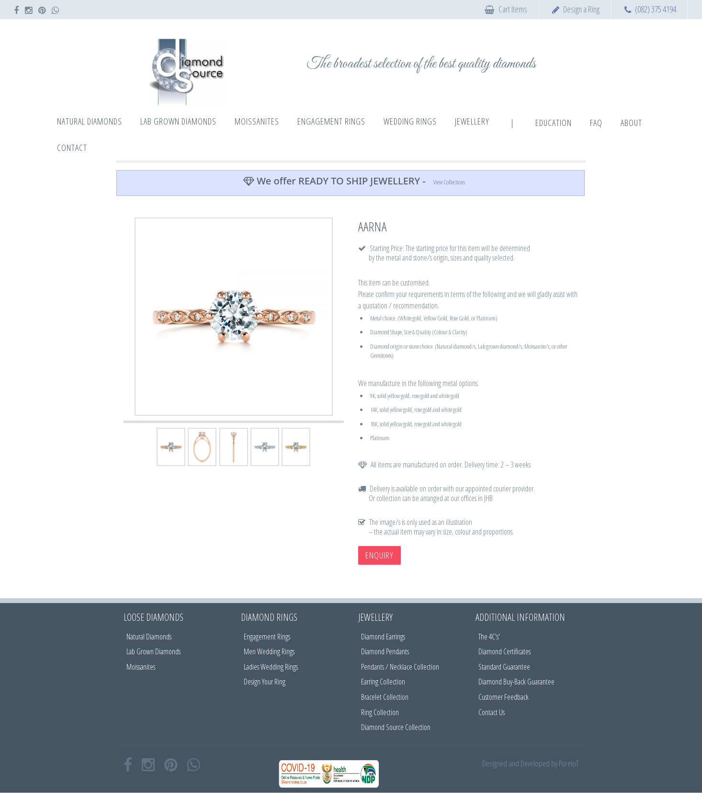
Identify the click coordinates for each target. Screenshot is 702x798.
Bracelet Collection (384, 697)
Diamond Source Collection (395, 727)
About (631, 122)
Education (553, 122)
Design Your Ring (264, 681)
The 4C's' (489, 636)
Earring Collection (383, 681)
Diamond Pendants (385, 651)
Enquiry (379, 555)
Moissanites (140, 666)
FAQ (596, 122)
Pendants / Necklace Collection (400, 666)
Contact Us (491, 712)
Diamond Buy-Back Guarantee (516, 681)
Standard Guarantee (504, 666)
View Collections (449, 182)
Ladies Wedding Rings (271, 666)
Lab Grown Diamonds (153, 651)
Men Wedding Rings (269, 651)
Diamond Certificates (504, 651)
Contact (72, 147)
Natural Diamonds (148, 636)
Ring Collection (380, 712)
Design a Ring (581, 9)
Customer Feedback (503, 697)
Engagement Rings (267, 636)
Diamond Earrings (383, 636)
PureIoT (568, 763)
